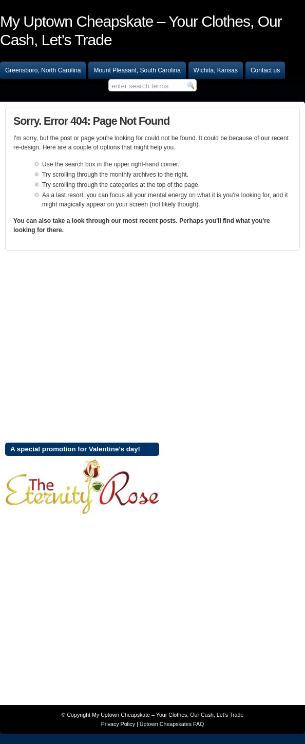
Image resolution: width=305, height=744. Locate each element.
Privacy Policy (118, 724)
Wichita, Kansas (216, 70)
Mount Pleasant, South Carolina (136, 70)
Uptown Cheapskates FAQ (172, 724)
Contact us (265, 70)
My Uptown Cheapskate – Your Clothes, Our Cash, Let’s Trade (167, 715)
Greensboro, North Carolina (43, 70)
